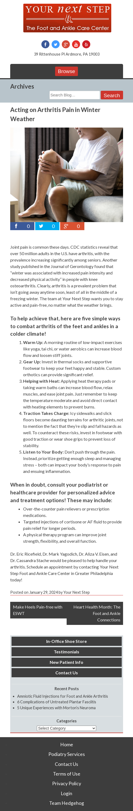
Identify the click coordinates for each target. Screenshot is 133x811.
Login (66, 793)
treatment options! (43, 500)
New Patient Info (66, 662)
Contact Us (66, 672)
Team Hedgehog (66, 803)
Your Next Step (76, 298)
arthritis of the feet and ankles (72, 326)
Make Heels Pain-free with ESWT (37, 610)
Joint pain (19, 246)
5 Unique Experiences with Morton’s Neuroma (56, 707)
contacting (89, 566)
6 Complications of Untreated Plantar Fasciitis (56, 702)
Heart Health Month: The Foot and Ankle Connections (96, 613)
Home (66, 744)
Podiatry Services (66, 754)
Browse (66, 71)
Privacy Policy (66, 783)
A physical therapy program (48, 534)
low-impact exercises (102, 342)
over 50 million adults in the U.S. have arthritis (51, 253)
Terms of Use (66, 774)
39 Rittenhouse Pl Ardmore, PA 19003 (66, 54)
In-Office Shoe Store (66, 641)
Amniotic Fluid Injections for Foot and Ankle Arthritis (62, 696)
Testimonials (66, 651)
